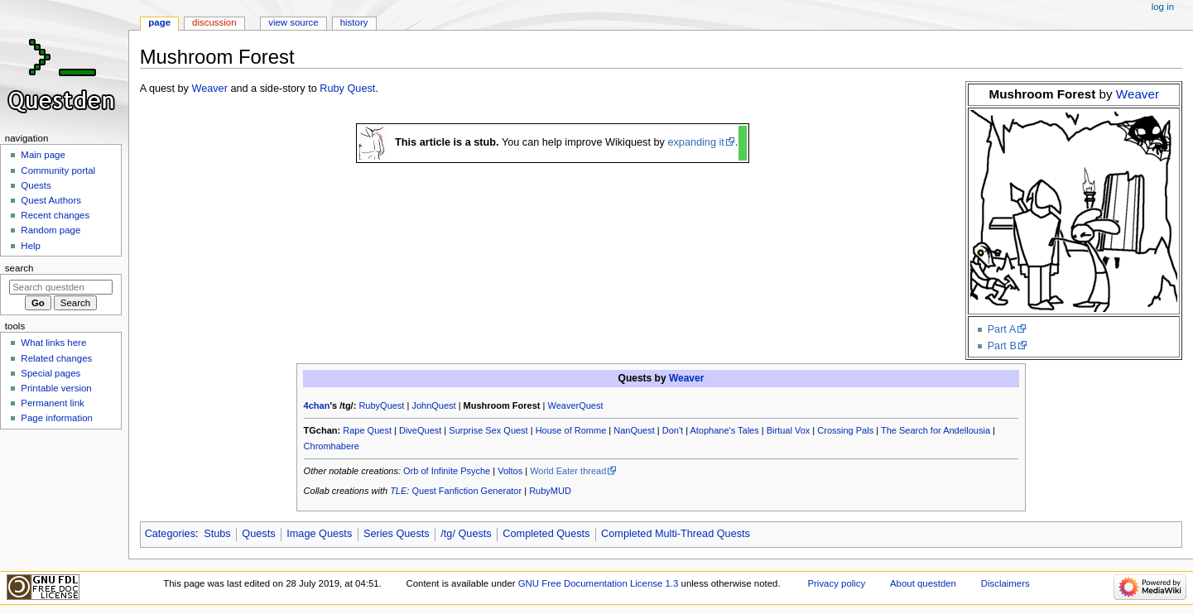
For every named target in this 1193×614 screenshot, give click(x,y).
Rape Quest (367, 430)
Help (31, 246)
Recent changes (55, 215)
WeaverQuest (575, 405)
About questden (923, 583)
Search (19, 268)
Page (159, 22)
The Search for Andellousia (935, 430)
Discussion (214, 22)
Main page (43, 155)
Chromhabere (331, 446)
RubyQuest (381, 405)
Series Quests (396, 534)
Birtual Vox (789, 430)
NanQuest (634, 430)
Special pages (50, 373)
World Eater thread (568, 471)
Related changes (56, 358)
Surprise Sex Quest (488, 430)
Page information (57, 418)
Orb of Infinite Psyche (446, 471)
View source (293, 22)
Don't (672, 430)
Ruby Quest (347, 88)
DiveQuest (420, 430)
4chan (317, 405)
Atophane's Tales (724, 430)
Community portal (58, 170)
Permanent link (52, 403)
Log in (1163, 7)
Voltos (510, 471)
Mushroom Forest (502, 405)
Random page (50, 230)
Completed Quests (546, 534)
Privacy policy (836, 583)
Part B (1002, 346)
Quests (258, 534)
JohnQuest (433, 405)
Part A (1002, 329)
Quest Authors (51, 200)
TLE (398, 491)
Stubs (217, 534)
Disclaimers (1005, 583)
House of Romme (571, 430)
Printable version (56, 388)
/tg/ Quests (465, 534)
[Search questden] (61, 287)
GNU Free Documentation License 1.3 (598, 583)
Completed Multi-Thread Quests (675, 534)
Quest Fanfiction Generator (466, 491)
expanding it (695, 142)
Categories (170, 534)
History (354, 22)
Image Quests (319, 534)
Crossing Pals (845, 430)
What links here (53, 343)
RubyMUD (550, 491)
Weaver (1137, 94)
